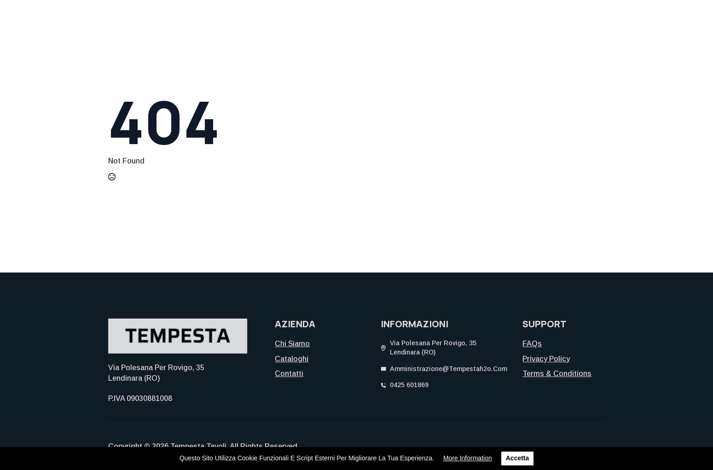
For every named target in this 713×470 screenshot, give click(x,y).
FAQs (532, 344)
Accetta (517, 458)
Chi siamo (292, 344)
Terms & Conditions (556, 373)
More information (467, 458)
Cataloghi (291, 359)
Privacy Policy (546, 359)
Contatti (289, 373)
